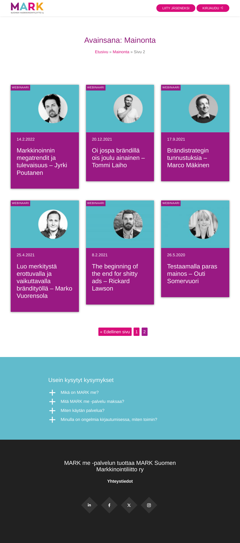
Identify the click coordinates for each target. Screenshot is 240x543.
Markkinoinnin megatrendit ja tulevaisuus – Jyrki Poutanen (42, 161)
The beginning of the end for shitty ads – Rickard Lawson (115, 277)
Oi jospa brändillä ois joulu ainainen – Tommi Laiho (118, 158)
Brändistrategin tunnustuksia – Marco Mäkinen (188, 158)
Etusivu (101, 52)
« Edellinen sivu (115, 331)
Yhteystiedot (120, 481)
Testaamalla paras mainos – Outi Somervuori (192, 274)
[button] (120, 392)
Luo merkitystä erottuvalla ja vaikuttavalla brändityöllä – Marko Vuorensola (44, 281)
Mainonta (121, 52)
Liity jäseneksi (175, 8)
